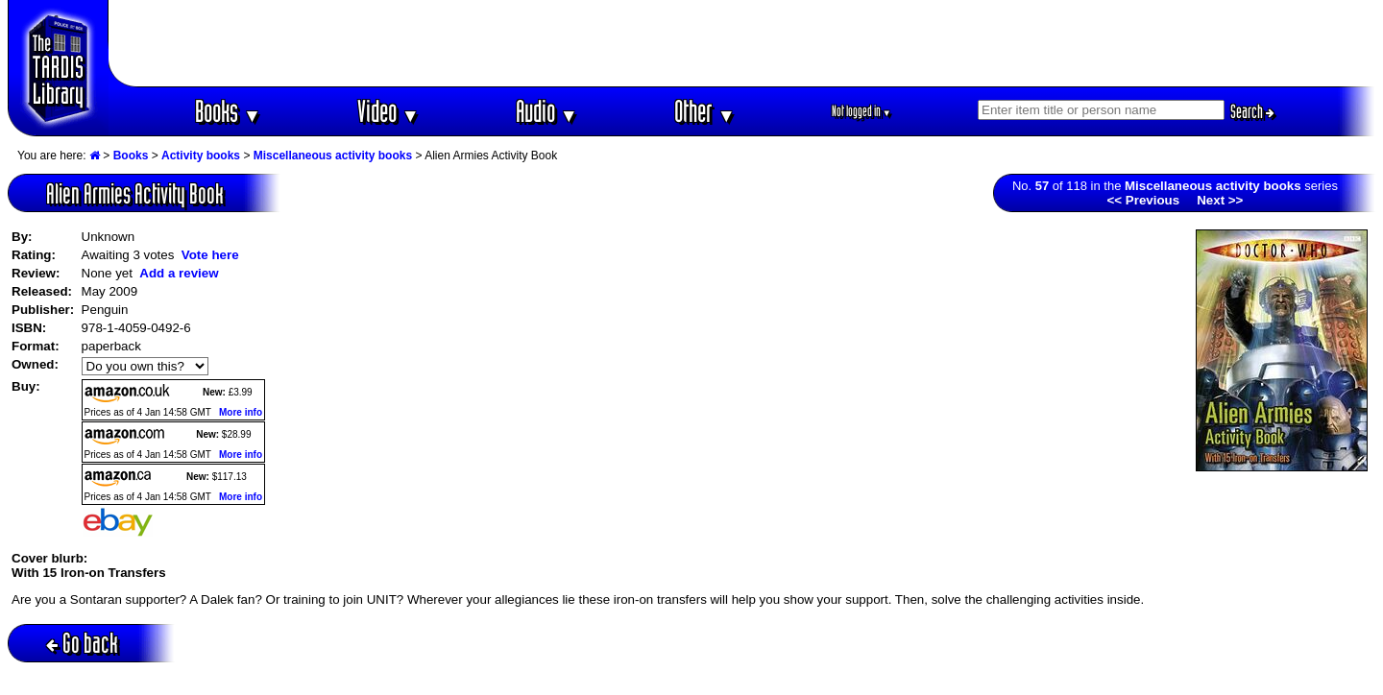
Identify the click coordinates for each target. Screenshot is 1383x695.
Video (388, 111)
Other (705, 111)
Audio (547, 111)
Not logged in (862, 111)
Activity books (200, 155)
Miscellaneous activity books (333, 155)
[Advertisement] (742, 43)
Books (228, 111)
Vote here (210, 255)
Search (1252, 111)
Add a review (178, 273)
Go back (82, 643)
